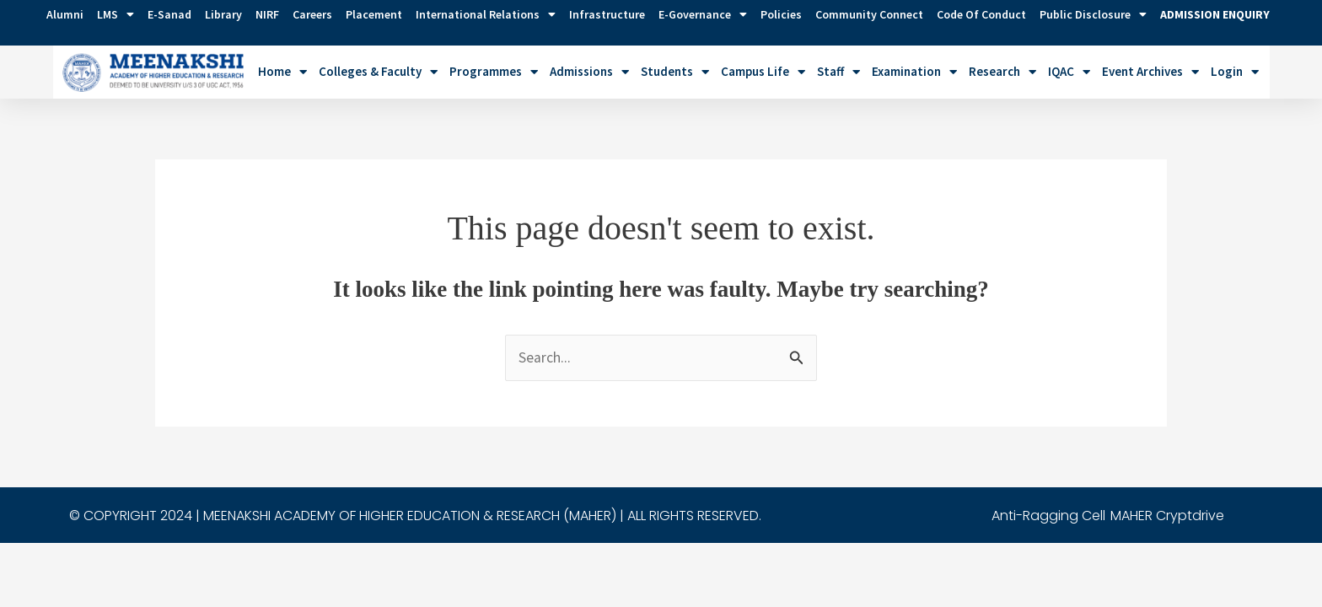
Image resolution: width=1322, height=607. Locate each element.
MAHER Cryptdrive (1167, 515)
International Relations (486, 14)
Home (282, 72)
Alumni (64, 14)
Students (675, 72)
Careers (312, 14)
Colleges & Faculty (378, 72)
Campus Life (763, 72)
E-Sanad (169, 14)
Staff (838, 72)
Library (223, 14)
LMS (115, 14)
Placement (374, 14)
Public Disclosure (1093, 14)
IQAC (1069, 72)
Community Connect (869, 14)
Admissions (589, 72)
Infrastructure (607, 14)
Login (1235, 72)
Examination (914, 72)
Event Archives (1150, 72)
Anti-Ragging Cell (1048, 515)
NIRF (267, 14)
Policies (781, 14)
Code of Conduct (981, 14)
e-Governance (702, 14)
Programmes (493, 72)
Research (1002, 72)
